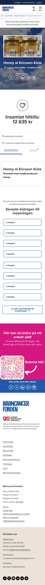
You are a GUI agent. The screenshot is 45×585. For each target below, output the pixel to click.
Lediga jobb (7, 510)
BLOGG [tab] (34, 150)
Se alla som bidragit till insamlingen (22, 309)
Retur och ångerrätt (10, 517)
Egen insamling (20, 16)
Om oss (6, 507)
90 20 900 (19, 502)
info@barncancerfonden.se (19, 549)
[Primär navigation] (40, 8)
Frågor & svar (8, 539)
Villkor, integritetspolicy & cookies (16, 514)
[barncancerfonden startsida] (8, 8)
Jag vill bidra (9, 16)
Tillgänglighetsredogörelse (13, 521)
